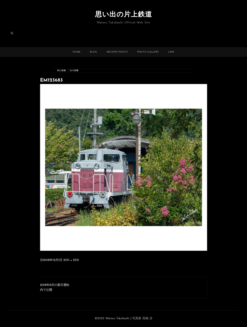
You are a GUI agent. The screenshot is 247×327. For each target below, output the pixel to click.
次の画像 (74, 70)
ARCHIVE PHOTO (117, 52)
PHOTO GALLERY (148, 52)
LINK (171, 52)
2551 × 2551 (71, 260)
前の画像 (61, 70)
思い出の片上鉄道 (123, 14)
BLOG (93, 52)
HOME (77, 52)
